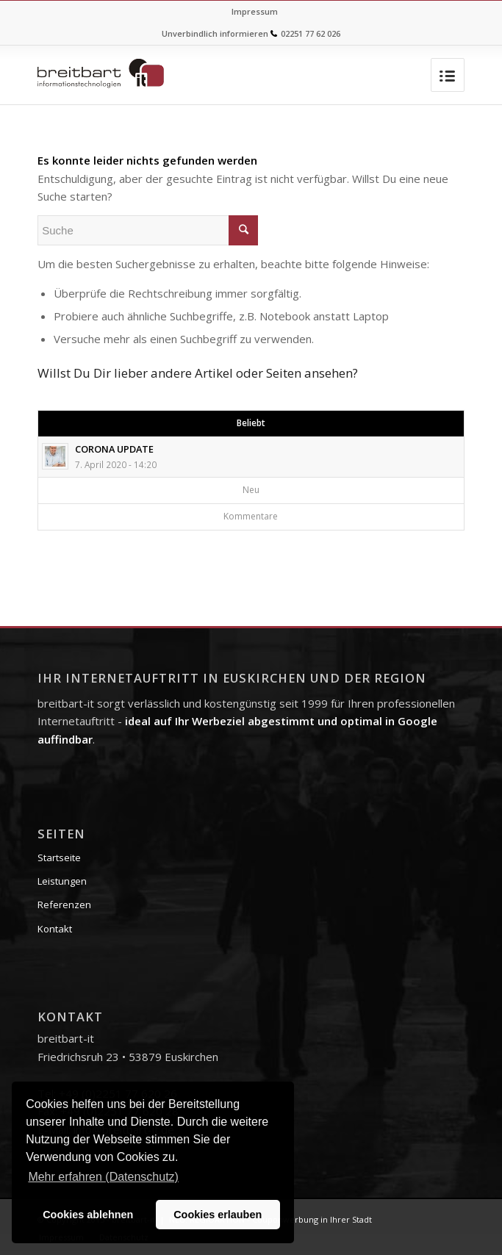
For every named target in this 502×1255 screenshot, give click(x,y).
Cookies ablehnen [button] (88, 1214)
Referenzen (64, 904)
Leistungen (62, 881)
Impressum (255, 11)
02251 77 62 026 (310, 33)
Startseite (59, 857)
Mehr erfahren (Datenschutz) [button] (103, 1177)
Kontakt (54, 928)
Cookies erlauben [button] (217, 1214)
